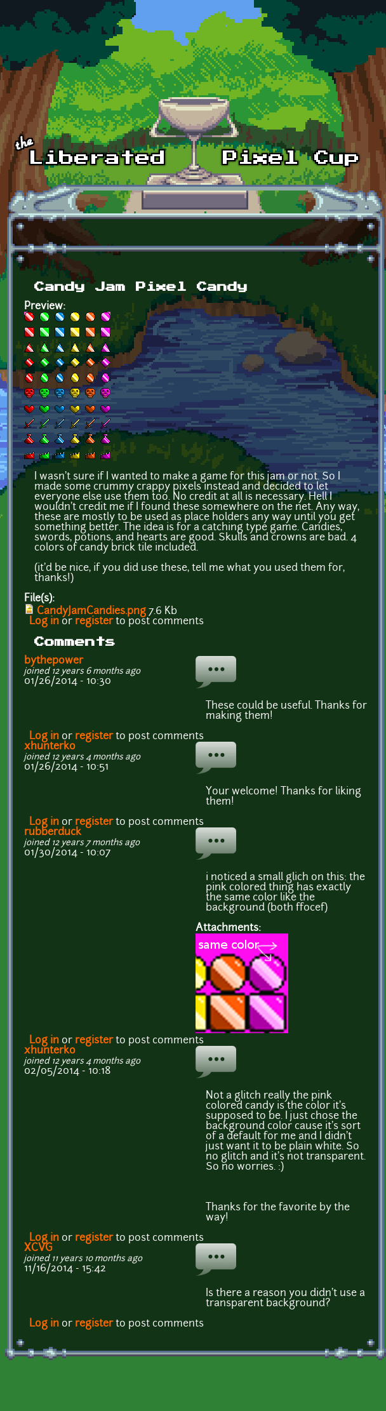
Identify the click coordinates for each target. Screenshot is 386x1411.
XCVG (38, 1248)
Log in (44, 622)
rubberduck (52, 832)
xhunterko (50, 747)
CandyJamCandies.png (91, 611)
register (94, 622)
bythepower (53, 661)
